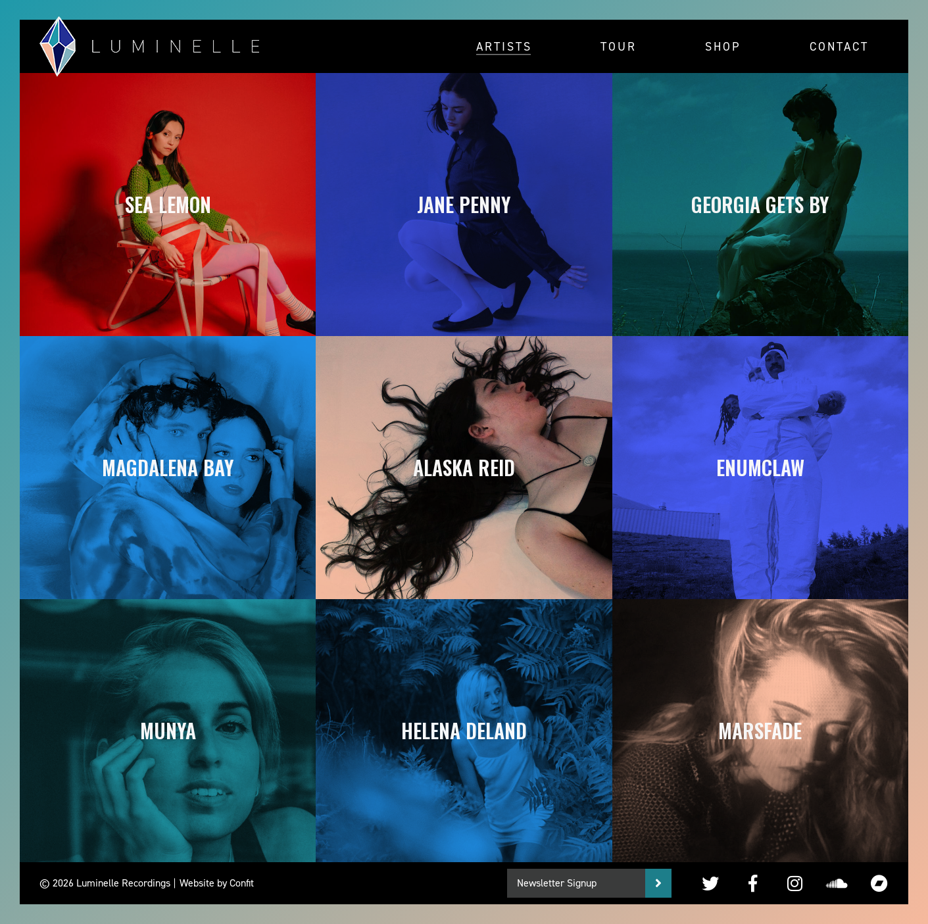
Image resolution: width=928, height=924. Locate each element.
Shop (723, 46)
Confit (242, 883)
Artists (504, 46)
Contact (839, 46)
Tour (618, 46)
